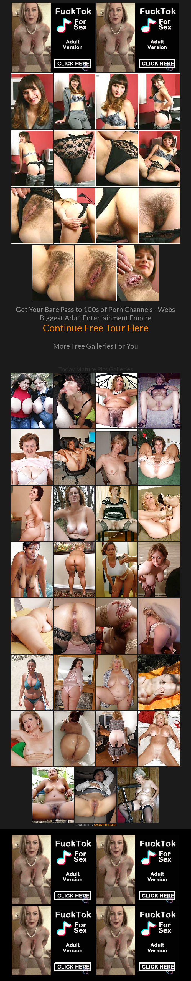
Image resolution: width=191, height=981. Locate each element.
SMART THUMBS (105, 825)
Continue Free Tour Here (96, 327)
